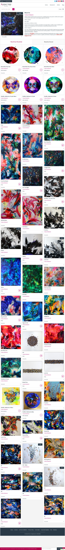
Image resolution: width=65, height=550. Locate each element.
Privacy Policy (31, 543)
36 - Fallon (25, 465)
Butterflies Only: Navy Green (29, 66)
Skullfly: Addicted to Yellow (7, 407)
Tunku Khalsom (29, 14)
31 (44, 516)
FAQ (51, 543)
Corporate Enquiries (45, 543)
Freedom (46, 402)
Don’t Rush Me (47, 142)
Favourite (12, 37)
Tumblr (61, 1)
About (11, 543)
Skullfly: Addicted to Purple (29, 96)
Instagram (58, 1)
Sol (23, 352)
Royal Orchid (4, 317)
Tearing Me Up (47, 459)
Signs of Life (25, 323)
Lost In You (3, 437)
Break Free (25, 382)
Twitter (55, 1)
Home (46, 5)
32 (1, 491)
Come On (46, 259)
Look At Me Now (26, 126)
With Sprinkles (47, 288)
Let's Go (46, 373)
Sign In (2, 1)
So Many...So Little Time (49, 198)
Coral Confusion (4, 181)
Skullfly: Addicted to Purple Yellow (8, 96)
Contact (63, 1)
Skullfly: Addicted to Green (50, 96)
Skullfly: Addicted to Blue (28, 412)
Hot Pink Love (4, 350)
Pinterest (60, 1)
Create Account (8, 1)
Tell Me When (4, 220)
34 (23, 493)
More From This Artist (16, 42)
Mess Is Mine (25, 435)
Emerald (24, 294)
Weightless (46, 316)
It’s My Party (25, 159)
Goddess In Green (5, 379)
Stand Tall (46, 431)
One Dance (25, 226)
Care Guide (37, 543)
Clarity (24, 256)
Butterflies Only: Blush (49, 66)
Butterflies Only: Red (5, 66)
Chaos (2, 250)
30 (1, 520)
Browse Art (52, 5)
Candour (46, 230)
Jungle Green (47, 167)
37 (1, 465)
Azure (2, 287)
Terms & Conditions (23, 543)
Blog (63, 5)
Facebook (56, 1)
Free (2, 125)
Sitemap (55, 543)
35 (44, 488)
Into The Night (26, 187)
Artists (58, 5)
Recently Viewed (48, 42)
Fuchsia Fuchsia (47, 344)
